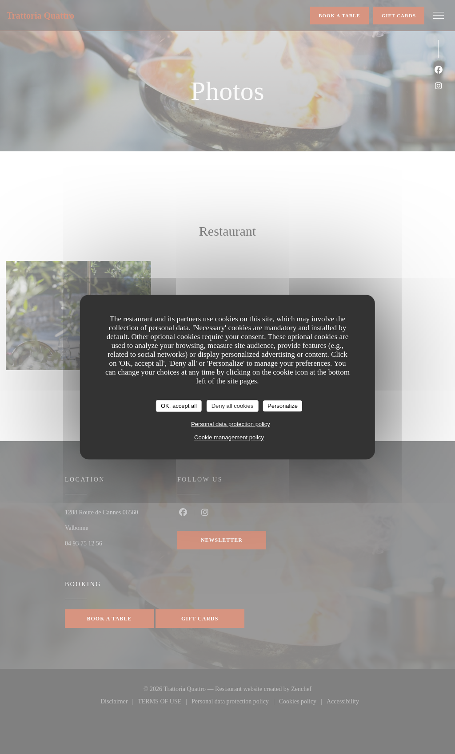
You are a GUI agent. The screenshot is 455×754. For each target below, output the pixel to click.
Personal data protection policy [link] (230, 424)
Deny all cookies (233, 406)
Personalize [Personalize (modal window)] (282, 406)
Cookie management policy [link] (229, 437)
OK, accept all (179, 406)
